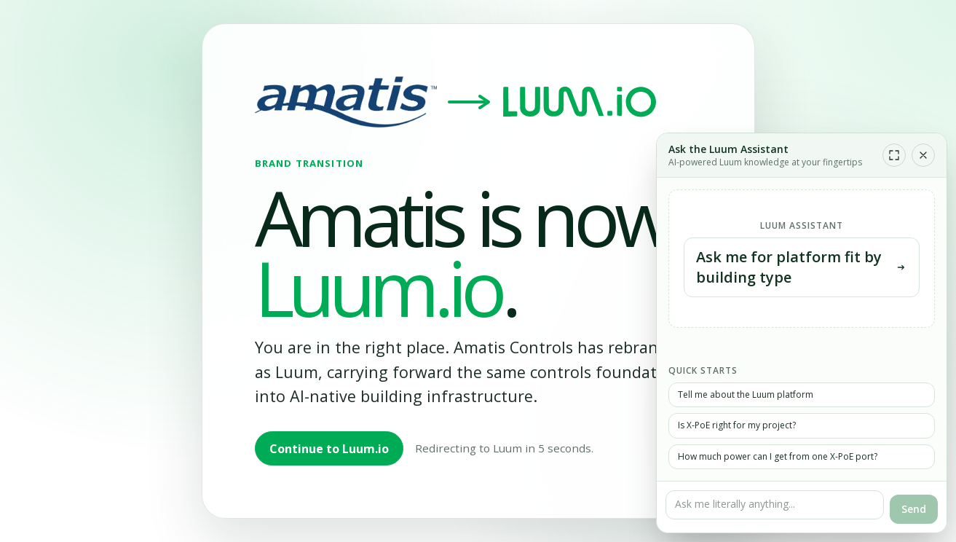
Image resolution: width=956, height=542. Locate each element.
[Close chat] (923, 155)
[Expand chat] (894, 155)
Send (913, 509)
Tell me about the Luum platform (745, 394)
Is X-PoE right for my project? (737, 425)
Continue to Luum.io (329, 449)
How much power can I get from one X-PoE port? (777, 456)
